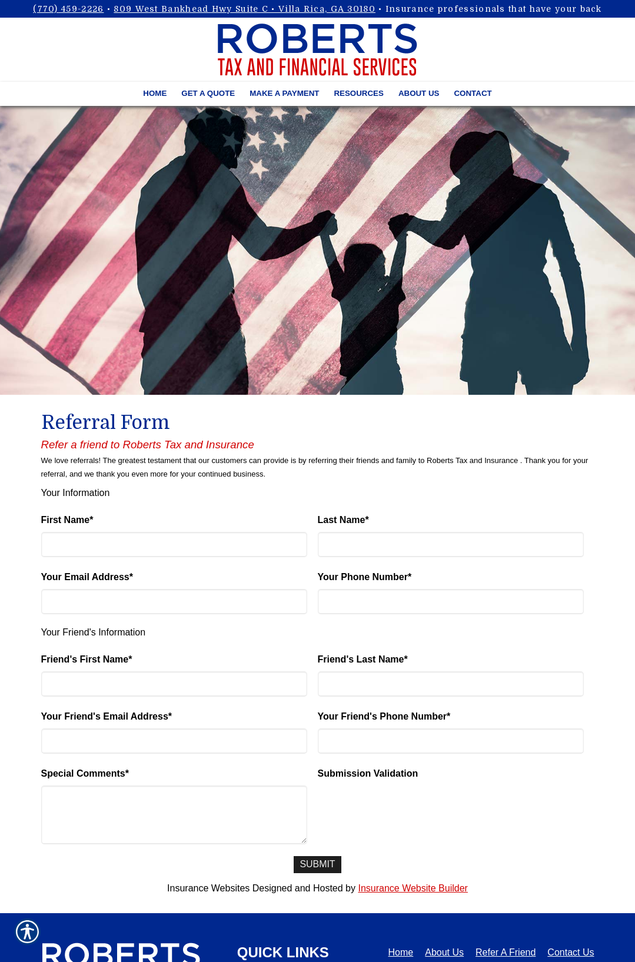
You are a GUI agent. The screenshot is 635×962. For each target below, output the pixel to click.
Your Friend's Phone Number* (384, 716)
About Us (444, 952)
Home (401, 952)
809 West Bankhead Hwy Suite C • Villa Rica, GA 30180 (244, 9)
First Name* (67, 520)
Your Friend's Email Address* (106, 716)
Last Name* (343, 520)
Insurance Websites (208, 888)
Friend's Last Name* (363, 659)
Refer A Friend (506, 952)
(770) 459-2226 (68, 9)
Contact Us (570, 952)
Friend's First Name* (86, 659)
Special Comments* (85, 773)
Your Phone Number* (365, 577)
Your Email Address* (87, 577)
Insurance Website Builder (412, 888)
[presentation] (407, 808)
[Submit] (317, 864)
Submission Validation (368, 773)
